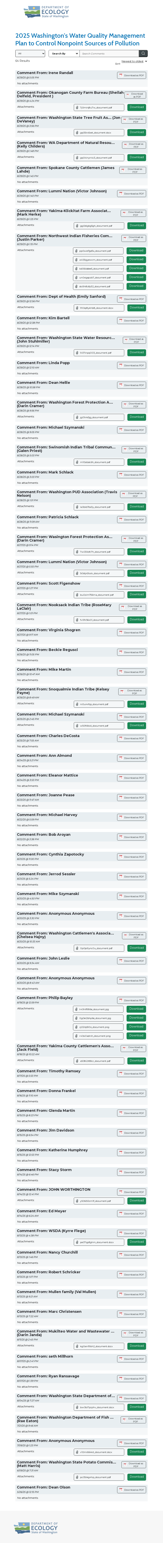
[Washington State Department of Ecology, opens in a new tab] (46, 12)
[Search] (143, 53)
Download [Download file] (136, 250)
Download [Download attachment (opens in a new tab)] (137, 107)
